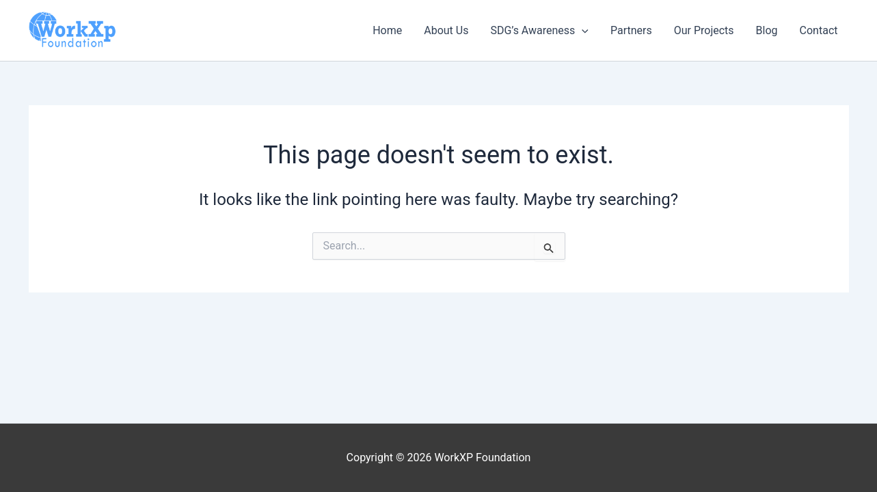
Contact (819, 30)
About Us (446, 30)
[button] (582, 30)
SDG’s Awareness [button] (539, 30)
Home (387, 30)
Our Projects (704, 30)
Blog (767, 30)
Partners (631, 30)
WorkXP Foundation (32, 49)
